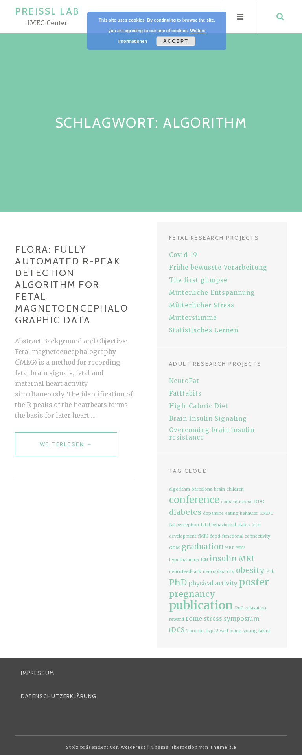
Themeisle (223, 747)
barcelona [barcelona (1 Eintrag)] (202, 489)
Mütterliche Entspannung (212, 292)
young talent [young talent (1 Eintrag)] (256, 630)
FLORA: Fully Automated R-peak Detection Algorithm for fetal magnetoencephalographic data (71, 285)
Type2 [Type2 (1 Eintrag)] (211, 630)
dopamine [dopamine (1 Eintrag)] (213, 513)
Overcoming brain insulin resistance (211, 433)
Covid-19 (183, 255)
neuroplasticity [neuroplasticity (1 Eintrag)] (218, 571)
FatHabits (185, 393)
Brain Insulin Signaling (208, 418)
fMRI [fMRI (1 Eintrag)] (203, 536)
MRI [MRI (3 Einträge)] (246, 558)
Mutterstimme (193, 317)
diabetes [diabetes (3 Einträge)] (185, 512)
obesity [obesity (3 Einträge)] (250, 570)
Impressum (37, 673)
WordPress (133, 747)
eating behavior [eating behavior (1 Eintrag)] (241, 513)
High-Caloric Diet (198, 406)
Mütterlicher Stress (201, 305)
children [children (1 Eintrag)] (235, 489)
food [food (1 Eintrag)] (215, 536)
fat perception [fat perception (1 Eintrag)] (184, 524)
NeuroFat (184, 381)
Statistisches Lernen (203, 330)
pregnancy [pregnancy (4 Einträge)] (192, 594)
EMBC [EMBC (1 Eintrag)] (266, 513)
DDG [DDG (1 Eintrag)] (259, 501)
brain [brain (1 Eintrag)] (219, 489)
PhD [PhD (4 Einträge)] (178, 582)
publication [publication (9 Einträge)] (201, 605)
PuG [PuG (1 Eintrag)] (239, 608)
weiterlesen (78, 447)
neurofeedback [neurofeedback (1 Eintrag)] (185, 571)
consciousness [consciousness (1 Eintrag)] (236, 501)
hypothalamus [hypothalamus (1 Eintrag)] (184, 559)
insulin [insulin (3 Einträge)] (223, 558)
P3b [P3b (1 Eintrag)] (270, 571)
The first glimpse (198, 280)
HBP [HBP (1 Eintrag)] (230, 548)
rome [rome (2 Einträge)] (194, 618)
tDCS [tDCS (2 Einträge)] (176, 630)
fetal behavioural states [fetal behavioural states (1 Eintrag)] (225, 524)
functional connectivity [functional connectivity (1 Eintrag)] (246, 536)
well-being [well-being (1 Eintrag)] (231, 630)
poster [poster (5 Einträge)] (254, 582)
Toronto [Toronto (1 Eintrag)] (195, 630)
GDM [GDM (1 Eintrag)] (174, 548)
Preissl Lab (47, 11)
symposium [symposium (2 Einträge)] (241, 618)
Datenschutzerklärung (58, 696)
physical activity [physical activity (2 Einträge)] (213, 583)
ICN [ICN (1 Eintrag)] (204, 559)
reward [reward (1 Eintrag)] (176, 619)
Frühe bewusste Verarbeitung (218, 267)
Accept (175, 41)
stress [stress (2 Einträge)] (213, 618)
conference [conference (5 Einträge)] (194, 499)
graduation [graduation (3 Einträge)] (203, 546)
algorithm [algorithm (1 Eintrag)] (179, 489)
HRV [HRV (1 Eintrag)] (240, 548)
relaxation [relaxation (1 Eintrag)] (255, 608)
